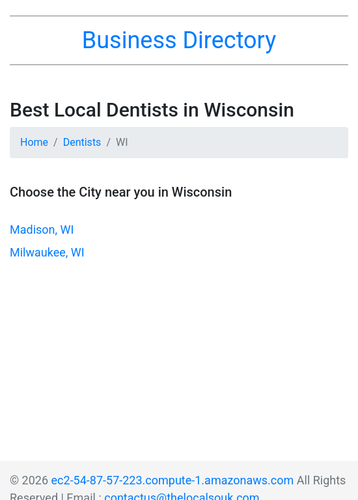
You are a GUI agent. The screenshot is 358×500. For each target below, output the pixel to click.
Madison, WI (42, 229)
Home (34, 142)
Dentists (82, 142)
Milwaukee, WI (47, 252)
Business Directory (179, 40)
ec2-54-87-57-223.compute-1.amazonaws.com (172, 480)
